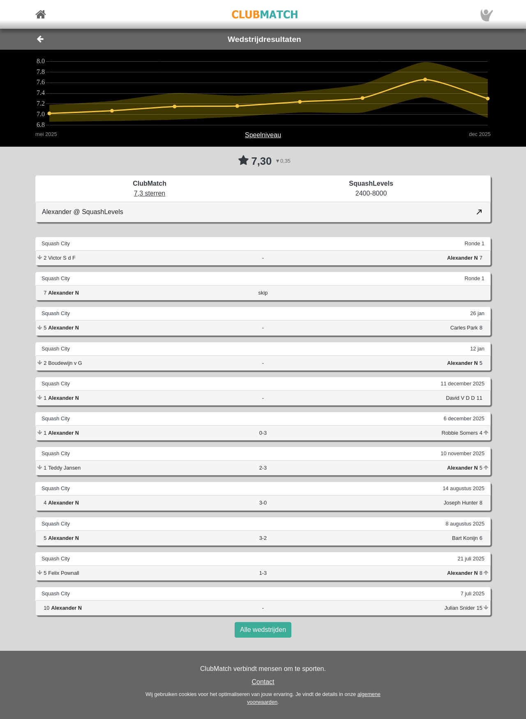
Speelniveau (263, 134)
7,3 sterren (149, 193)
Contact (262, 681)
